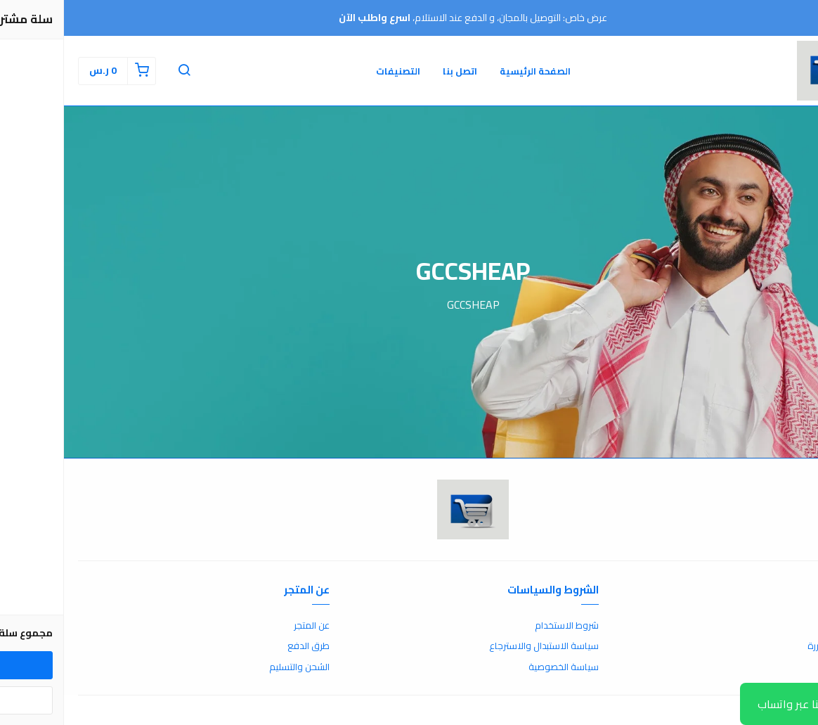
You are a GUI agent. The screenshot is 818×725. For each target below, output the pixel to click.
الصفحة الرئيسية (471, 71)
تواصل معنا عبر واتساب (747, 703)
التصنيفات (334, 71)
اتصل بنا (396, 71)
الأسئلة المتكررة (774, 646)
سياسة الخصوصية (500, 667)
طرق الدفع (244, 646)
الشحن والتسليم (235, 667)
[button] (120, 71)
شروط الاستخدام (503, 626)
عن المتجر (248, 626)
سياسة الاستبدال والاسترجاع (480, 646)
